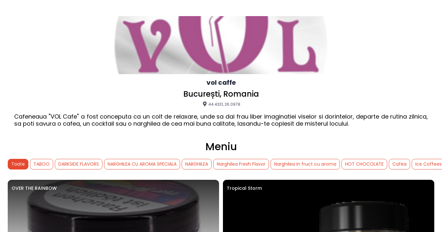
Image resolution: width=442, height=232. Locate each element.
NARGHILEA (196, 164)
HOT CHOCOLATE (364, 164)
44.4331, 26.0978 (221, 104)
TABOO (42, 164)
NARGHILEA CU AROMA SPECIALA (142, 164)
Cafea (399, 164)
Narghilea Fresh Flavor (241, 164)
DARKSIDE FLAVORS (78, 164)
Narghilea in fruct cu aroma (305, 164)
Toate (18, 164)
